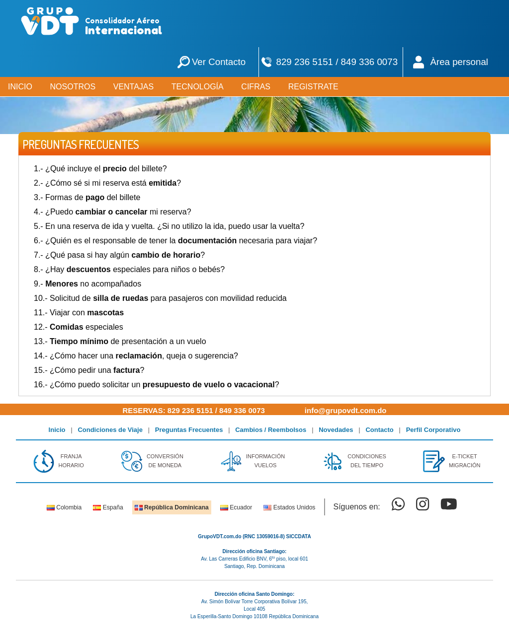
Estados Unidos (289, 507)
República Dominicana (172, 507)
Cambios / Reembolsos (270, 429)
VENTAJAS (133, 86)
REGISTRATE (313, 86)
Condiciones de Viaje (110, 429)
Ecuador (236, 507)
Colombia (64, 507)
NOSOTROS (73, 86)
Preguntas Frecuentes (189, 429)
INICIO (20, 86)
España (108, 507)
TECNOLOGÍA (197, 86)
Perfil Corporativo (433, 429)
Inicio (57, 429)
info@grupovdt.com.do (346, 410)
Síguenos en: (356, 506)
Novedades (336, 429)
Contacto (379, 429)
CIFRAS (255, 86)
